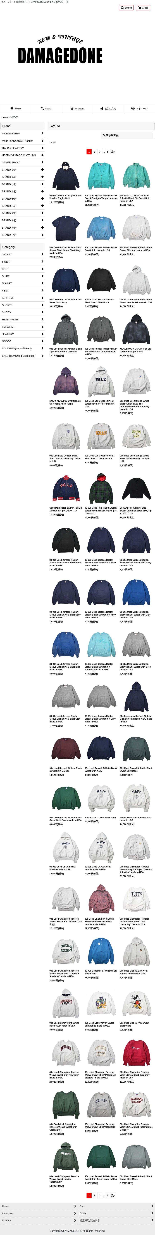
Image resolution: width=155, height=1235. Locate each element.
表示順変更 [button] (110, 135)
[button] (126, 7)
